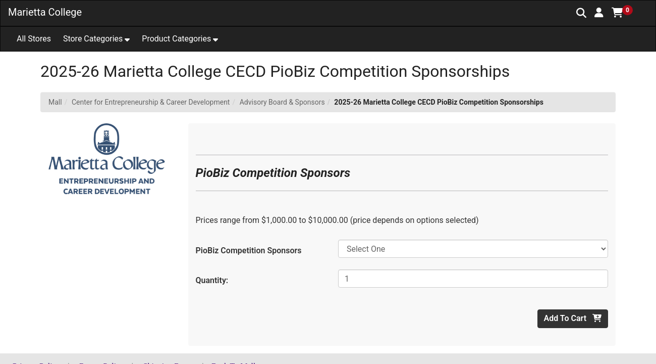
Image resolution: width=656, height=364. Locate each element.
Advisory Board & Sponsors (282, 102)
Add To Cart (573, 318)
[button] (599, 12)
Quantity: (212, 280)
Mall (55, 102)
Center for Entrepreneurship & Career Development (151, 102)
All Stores (34, 38)
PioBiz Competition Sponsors (249, 250)
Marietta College (45, 12)
